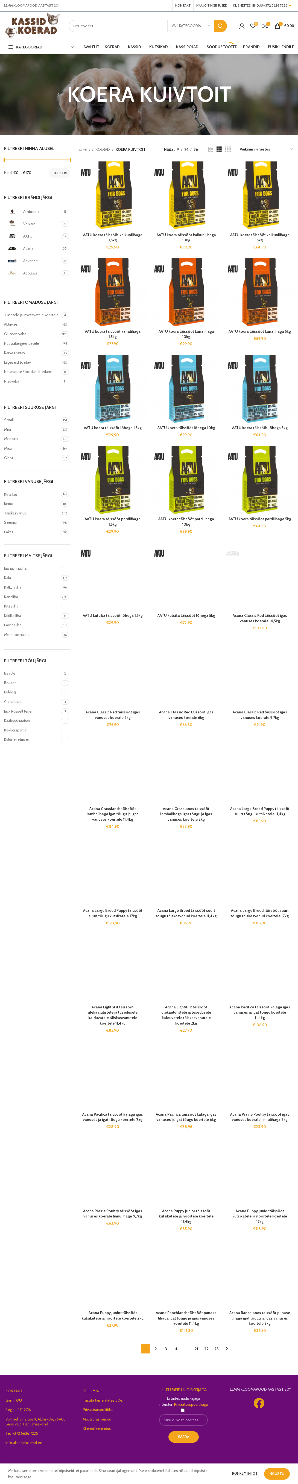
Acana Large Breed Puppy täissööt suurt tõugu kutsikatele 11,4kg (260, 696)
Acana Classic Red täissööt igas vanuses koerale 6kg (186, 600)
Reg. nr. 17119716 (18, 1226)
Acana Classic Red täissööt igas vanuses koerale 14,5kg (260, 561)
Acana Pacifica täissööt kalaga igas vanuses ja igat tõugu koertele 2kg (112, 939)
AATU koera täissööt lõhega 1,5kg (113, 427)
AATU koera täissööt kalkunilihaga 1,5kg (112, 237)
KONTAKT (13, 1207)
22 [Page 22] (206, 1165)
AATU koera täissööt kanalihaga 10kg (186, 334)
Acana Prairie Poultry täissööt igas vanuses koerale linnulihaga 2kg (259, 939)
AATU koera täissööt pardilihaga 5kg (260, 518)
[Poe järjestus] (266, 150)
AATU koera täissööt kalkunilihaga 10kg (186, 237)
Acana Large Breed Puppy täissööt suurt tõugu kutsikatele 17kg (112, 793)
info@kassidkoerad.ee (23, 1259)
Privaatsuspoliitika (98, 1226)
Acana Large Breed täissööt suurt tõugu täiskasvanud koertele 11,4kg (186, 793)
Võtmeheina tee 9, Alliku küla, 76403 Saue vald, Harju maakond (35, 1238)
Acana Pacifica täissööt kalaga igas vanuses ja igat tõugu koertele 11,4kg (259, 834)
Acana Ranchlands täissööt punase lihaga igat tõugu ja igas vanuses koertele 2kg (259, 1082)
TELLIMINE (92, 1207)
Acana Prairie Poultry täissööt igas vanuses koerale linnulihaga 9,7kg (112, 978)
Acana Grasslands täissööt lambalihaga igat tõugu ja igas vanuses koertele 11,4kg (113, 647)
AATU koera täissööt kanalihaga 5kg (260, 331)
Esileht (84, 149)
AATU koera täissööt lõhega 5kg (260, 427)
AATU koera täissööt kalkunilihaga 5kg (260, 237)
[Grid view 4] (228, 149)
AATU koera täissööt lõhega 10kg (186, 427)
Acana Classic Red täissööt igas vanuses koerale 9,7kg (260, 600)
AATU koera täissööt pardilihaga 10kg (186, 521)
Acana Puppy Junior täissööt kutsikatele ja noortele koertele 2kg (113, 1137)
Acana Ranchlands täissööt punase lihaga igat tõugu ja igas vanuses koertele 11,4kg (186, 1082)
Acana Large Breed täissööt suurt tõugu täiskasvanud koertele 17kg (260, 793)
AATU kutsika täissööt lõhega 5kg (186, 552)
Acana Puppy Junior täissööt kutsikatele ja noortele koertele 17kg (259, 1038)
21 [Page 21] (196, 1165)
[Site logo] (32, 25)
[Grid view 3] (219, 149)
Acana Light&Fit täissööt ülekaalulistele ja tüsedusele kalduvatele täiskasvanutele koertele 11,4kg (113, 894)
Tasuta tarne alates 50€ (103, 1217)
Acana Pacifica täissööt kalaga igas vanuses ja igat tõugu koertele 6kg (186, 939)
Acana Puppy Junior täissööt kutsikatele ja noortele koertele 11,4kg (186, 1038)
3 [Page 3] (166, 1165)
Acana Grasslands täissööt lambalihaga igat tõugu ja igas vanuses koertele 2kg (186, 647)
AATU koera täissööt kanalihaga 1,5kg (113, 334)
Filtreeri (60, 173)
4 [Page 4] (176, 1165)
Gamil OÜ (13, 1217)
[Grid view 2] (210, 149)
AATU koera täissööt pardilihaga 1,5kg (113, 521)
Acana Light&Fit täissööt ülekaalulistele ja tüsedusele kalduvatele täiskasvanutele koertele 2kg (186, 894)
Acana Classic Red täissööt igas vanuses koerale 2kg (113, 600)
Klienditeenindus (97, 1245)
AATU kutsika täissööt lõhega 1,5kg (113, 552)
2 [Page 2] (156, 1165)
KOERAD (103, 149)
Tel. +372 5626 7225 (21, 1250)
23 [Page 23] (216, 1165)
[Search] (148, 26)
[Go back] (60, 94)
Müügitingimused (97, 1235)
